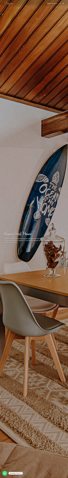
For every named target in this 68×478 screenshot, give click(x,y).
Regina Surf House (52, 3)
